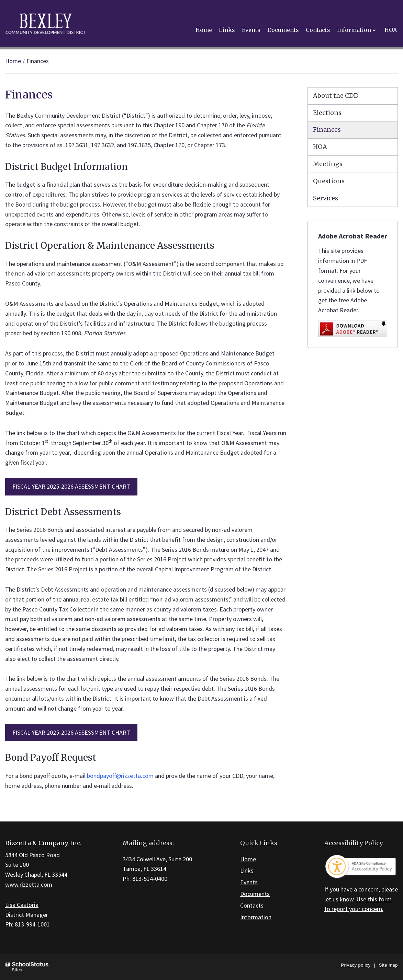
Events (249, 882)
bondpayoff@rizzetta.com (120, 776)
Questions (329, 181)
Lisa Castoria (21, 905)
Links (247, 870)
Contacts (252, 905)
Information (255, 917)
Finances (327, 129)
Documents (255, 894)
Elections (327, 113)
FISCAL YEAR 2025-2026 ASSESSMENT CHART (71, 486)
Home (13, 61)
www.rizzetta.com (28, 884)
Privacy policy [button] (355, 965)
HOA (320, 147)
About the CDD (336, 96)
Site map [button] (388, 965)
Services (325, 198)
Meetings (328, 164)
